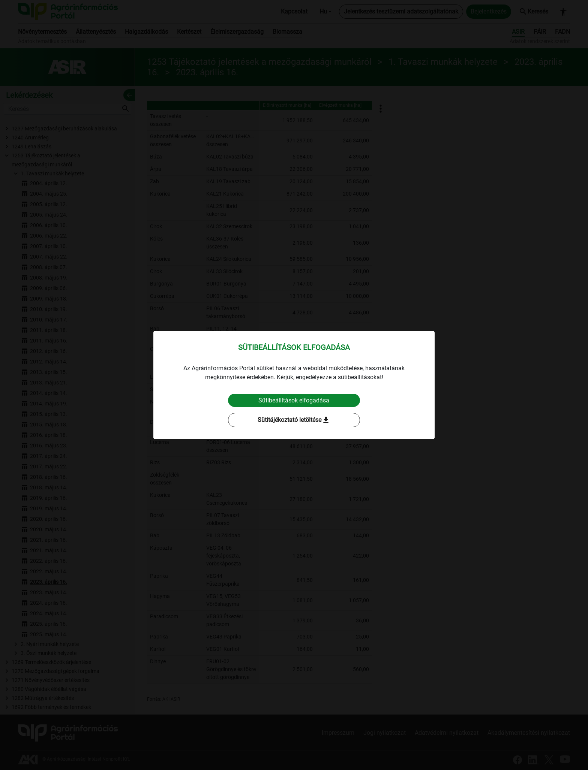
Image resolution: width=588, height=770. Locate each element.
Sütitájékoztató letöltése (294, 420)
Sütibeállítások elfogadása (294, 400)
